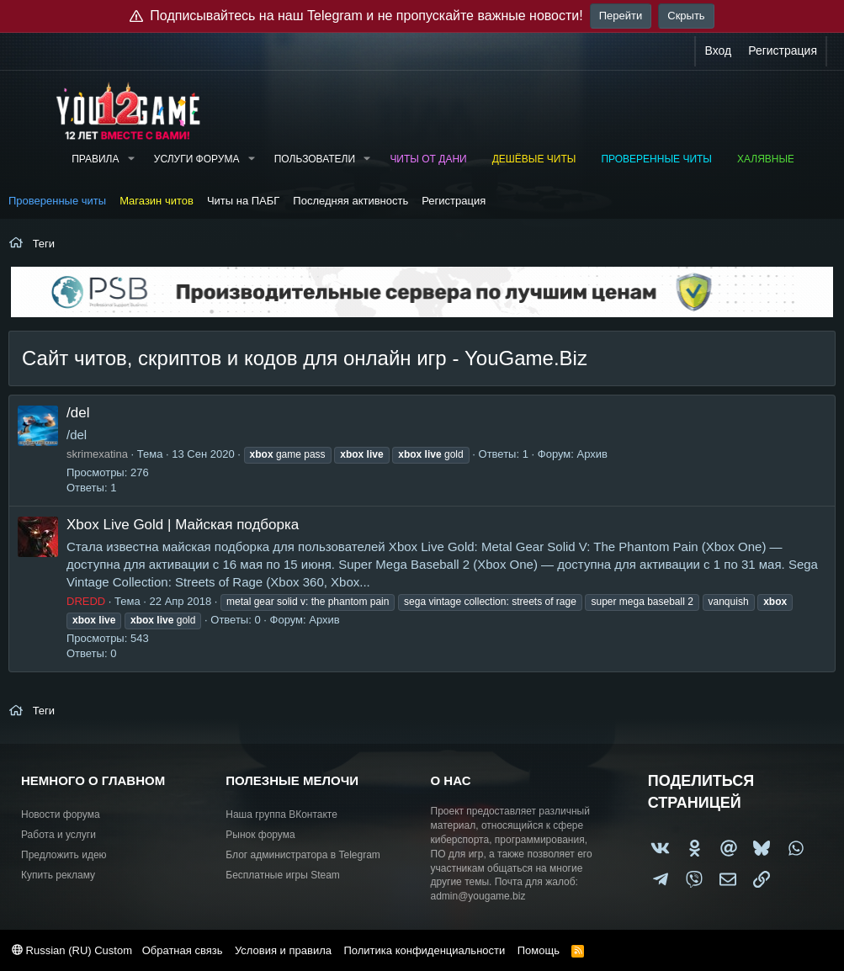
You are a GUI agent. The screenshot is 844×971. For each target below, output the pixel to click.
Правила (95, 159)
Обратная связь (182, 950)
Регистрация (454, 200)
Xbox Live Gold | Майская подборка (182, 525)
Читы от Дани (428, 159)
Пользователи (314, 159)
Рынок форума (260, 835)
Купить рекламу (58, 875)
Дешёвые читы (534, 159)
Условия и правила (283, 950)
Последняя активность (350, 200)
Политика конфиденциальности (424, 950)
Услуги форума (197, 159)
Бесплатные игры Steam (283, 875)
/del (77, 413)
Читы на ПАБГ (243, 200)
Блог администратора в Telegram (303, 855)
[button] (130, 159)
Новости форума (60, 814)
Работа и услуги (58, 835)
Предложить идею (64, 855)
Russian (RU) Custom (72, 950)
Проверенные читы (656, 159)
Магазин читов (156, 200)
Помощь (539, 950)
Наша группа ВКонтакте (281, 814)
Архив (591, 454)
